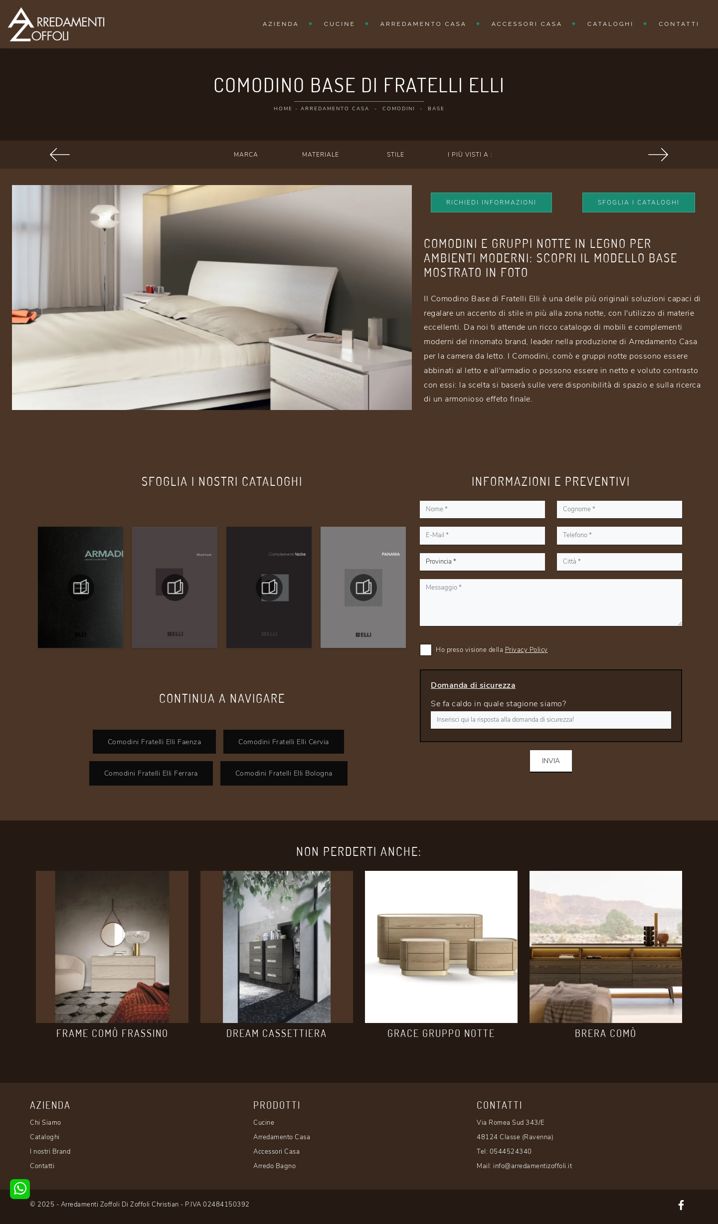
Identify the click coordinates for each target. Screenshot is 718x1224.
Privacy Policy (526, 649)
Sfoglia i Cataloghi (639, 202)
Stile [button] (395, 155)
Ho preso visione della (492, 649)
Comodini (398, 108)
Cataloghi (610, 23)
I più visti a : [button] (470, 155)
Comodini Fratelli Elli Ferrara (151, 773)
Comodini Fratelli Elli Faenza (154, 742)
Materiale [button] (320, 155)
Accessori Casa (527, 23)
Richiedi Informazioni (491, 202)
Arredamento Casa (423, 23)
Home (283, 108)
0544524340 (511, 1151)
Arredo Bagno (274, 1166)
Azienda (281, 23)
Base (436, 108)
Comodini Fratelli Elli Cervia (283, 742)
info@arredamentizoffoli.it (532, 1166)
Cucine (340, 23)
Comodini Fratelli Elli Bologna (284, 773)
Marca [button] (246, 155)
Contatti (679, 23)
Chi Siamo (45, 1122)
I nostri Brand (50, 1151)
